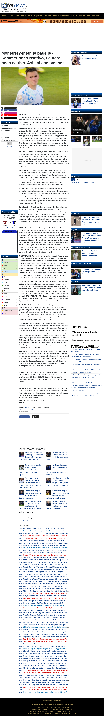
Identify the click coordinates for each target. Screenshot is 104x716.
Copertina (75, 95)
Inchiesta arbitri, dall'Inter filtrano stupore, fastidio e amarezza (48, 531)
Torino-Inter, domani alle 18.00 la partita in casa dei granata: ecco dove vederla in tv (52, 617)
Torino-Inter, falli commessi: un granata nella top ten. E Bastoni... (46, 581)
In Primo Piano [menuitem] (13, 16)
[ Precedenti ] (9, 227)
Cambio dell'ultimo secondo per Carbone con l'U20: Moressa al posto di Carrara (51, 665)
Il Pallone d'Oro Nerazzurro (81, 263)
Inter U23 (74, 282)
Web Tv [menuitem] (74, 16)
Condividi (24, 417)
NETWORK (34, 704)
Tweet (36, 417)
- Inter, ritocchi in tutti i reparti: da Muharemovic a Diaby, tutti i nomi (48, 673)
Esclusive (75, 214)
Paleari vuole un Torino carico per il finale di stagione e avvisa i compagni (49, 620)
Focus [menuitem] (23, 16)
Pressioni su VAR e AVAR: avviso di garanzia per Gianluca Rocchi (46, 639)
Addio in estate (8, 137)
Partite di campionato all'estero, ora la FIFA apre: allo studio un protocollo (49, 622)
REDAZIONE (42, 704)
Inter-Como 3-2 (78, 132)
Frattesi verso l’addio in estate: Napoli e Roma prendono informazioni (47, 588)
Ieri (77, 180)
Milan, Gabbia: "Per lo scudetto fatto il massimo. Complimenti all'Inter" (48, 663)
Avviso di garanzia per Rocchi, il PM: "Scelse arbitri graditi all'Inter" (46, 605)
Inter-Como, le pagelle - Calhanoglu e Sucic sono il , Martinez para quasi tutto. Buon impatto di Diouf (31, 457)
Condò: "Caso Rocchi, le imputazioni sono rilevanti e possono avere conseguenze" (52, 540)
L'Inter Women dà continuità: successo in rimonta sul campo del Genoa (48, 569)
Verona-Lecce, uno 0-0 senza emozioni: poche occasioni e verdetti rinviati (49, 543)
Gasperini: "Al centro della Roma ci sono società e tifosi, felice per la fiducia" (50, 550)
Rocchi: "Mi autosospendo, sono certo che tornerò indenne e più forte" (48, 555)
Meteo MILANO (9, 231)
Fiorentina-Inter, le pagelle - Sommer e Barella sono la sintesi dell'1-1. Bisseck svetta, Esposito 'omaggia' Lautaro (30, 482)
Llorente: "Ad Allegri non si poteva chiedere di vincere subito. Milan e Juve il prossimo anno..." (56, 629)
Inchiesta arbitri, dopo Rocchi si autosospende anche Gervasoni (46, 533)
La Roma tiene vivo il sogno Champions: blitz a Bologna (43, 572)
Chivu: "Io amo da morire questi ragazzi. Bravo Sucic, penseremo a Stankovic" (51, 627)
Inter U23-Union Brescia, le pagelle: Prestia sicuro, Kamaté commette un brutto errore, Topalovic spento (60, 536)
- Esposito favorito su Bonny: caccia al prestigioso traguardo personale (49, 668)
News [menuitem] (30, 16)
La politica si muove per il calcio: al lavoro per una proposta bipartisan (48, 545)
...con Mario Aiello (80, 390)
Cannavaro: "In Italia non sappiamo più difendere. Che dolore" (45, 644)
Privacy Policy (58, 700)
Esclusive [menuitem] (47, 16)
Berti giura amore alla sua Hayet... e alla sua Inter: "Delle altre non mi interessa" (51, 661)
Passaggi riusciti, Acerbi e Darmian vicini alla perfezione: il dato (45, 658)
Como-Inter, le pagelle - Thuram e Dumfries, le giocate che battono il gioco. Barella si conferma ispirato (30, 470)
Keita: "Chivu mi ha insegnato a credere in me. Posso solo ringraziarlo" (48, 613)
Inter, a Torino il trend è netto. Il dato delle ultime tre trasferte (44, 596)
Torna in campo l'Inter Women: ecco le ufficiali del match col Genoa (47, 601)
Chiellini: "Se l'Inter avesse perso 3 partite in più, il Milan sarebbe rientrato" (49, 591)
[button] (9, 143)
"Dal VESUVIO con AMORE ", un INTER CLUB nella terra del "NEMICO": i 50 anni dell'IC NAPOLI (58, 593)
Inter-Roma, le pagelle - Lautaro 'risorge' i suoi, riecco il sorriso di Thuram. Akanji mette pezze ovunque (57, 470)
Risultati (9, 146)
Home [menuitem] (4, 16)
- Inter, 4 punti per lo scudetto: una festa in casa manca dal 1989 (47, 680)
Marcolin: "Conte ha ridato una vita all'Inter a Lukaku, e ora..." (45, 584)
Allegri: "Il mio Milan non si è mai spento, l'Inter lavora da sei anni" (46, 653)
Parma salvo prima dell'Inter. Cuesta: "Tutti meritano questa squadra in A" (49, 528)
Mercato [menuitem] (82, 16)
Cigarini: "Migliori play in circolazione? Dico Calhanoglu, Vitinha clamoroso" (49, 651)
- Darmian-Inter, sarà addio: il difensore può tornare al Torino (45, 670)
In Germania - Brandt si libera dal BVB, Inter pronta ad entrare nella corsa (49, 608)
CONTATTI (60, 704)
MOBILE (66, 704)
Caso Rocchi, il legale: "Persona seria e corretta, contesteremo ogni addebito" (50, 557)
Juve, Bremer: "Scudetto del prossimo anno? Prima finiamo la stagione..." (49, 576)
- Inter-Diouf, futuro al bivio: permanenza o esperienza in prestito (47, 687)
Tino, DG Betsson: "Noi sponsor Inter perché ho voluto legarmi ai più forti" (49, 615)
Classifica (6, 256)
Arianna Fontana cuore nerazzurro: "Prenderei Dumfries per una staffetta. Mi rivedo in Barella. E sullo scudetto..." (63, 646)
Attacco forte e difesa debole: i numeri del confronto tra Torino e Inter (47, 574)
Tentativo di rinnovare (10, 140)
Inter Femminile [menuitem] (93, 16)
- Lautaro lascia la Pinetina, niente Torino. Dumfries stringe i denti (47, 641)
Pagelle (26, 407)
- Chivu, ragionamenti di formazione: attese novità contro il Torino (48, 685)
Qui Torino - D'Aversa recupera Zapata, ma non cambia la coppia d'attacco (49, 677)
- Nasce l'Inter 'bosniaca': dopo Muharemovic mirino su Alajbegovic (48, 692)
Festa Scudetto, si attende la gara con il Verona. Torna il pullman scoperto (49, 632)
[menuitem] (100, 16)
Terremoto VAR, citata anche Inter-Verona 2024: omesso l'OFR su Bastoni (49, 634)
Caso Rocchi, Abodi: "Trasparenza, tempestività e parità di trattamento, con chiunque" (53, 579)
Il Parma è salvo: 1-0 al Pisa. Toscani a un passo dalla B (43, 603)
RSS (71, 704)
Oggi (73, 180)
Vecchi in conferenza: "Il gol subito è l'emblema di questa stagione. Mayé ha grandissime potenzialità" (59, 538)
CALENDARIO (51, 704)
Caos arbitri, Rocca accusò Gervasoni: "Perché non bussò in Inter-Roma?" (49, 598)
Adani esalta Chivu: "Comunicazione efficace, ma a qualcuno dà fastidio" (49, 560)
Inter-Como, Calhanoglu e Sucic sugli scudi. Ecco (91, 271)
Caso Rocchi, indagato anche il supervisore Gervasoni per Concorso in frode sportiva (53, 552)
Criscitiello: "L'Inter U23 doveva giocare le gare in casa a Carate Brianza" (91, 287)
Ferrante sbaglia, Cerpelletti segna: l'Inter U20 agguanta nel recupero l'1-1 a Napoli (52, 649)
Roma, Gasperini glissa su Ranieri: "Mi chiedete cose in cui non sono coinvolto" (51, 562)
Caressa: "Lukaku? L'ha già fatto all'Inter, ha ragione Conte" (44, 564)
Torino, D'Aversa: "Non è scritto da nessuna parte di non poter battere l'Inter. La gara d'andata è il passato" (61, 625)
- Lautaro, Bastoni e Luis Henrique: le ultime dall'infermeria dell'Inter (49, 689)
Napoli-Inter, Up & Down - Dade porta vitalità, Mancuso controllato (46, 637)
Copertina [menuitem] (38, 16)
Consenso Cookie (47, 700)
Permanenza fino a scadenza (9, 134)
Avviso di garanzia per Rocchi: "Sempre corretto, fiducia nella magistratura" (49, 610)
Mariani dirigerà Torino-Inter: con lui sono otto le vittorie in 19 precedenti (48, 656)
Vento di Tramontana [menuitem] (61, 16)
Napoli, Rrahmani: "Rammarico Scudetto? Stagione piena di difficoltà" (48, 567)
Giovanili (74, 247)
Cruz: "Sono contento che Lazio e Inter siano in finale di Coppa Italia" (47, 586)
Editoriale (75, 52)
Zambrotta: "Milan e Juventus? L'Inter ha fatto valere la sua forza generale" (49, 682)
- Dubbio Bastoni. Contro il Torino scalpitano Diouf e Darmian (46, 675)
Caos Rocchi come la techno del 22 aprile (38, 521)
